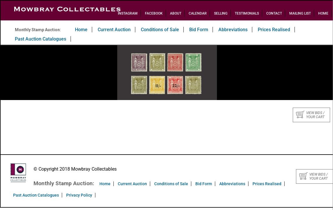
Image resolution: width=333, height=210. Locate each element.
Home (323, 13)
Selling (220, 13)
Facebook (154, 13)
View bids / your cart (310, 115)
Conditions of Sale (160, 29)
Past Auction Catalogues (40, 39)
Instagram (128, 13)
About (175, 13)
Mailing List (300, 13)
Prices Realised (274, 29)
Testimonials (247, 13)
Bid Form (198, 29)
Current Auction (114, 29)
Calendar (198, 13)
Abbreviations (233, 29)
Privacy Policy (79, 195)
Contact (274, 13)
